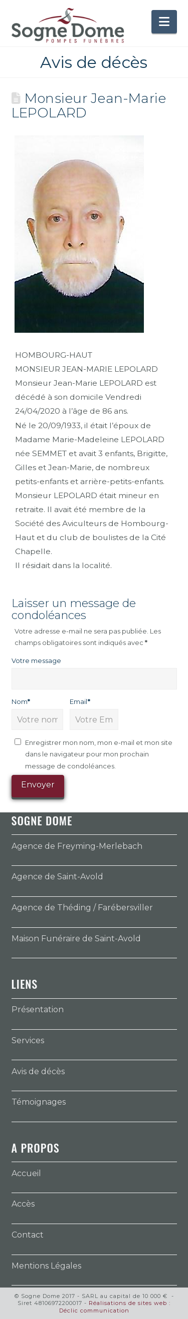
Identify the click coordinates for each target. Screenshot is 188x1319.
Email (80, 701)
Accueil (26, 1173)
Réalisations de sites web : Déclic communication (115, 1307)
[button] (164, 21)
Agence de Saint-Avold (57, 876)
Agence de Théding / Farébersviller (82, 907)
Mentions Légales (46, 1266)
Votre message (36, 660)
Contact (28, 1235)
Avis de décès (38, 1071)
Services (28, 1040)
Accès (23, 1204)
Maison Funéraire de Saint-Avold (76, 938)
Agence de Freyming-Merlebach (77, 846)
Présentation (38, 1009)
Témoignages (39, 1102)
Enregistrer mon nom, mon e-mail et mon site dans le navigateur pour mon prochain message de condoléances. (98, 754)
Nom (21, 701)
